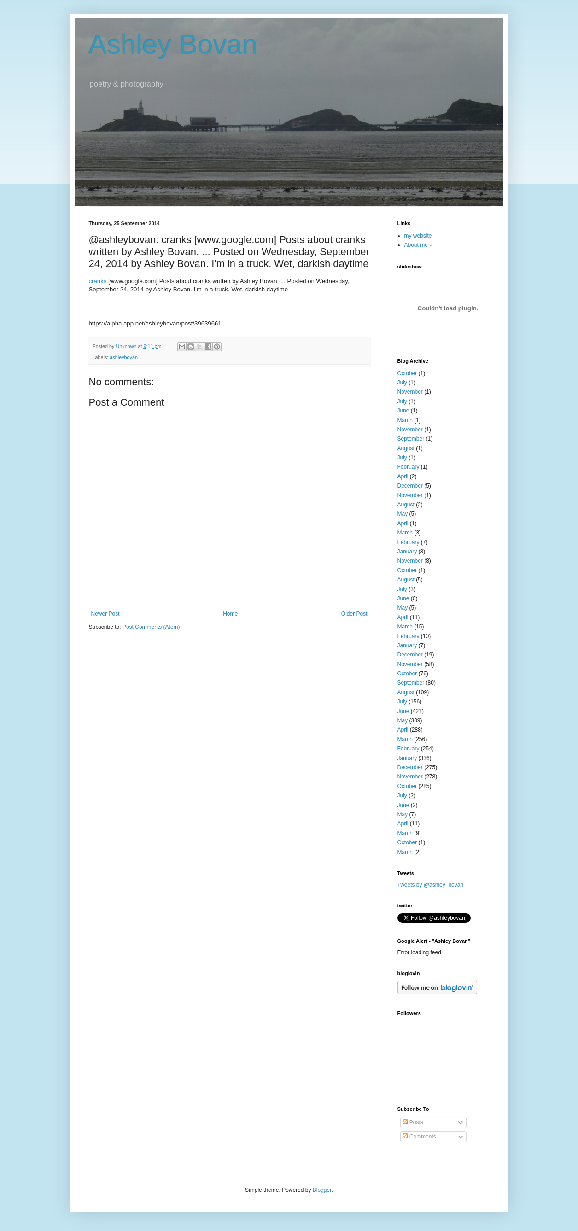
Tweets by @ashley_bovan (430, 885)
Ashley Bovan (173, 44)
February (408, 467)
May (402, 514)
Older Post (354, 613)
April (403, 476)
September (411, 438)
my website (418, 235)
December (410, 485)
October (407, 373)
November (410, 392)
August (406, 448)
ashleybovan (124, 357)
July (402, 382)
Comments (419, 1136)
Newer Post (105, 613)
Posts (413, 1122)
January (407, 551)
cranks (98, 281)
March (405, 420)
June (403, 410)
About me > (418, 245)
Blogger (322, 1190)
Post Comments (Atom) (151, 627)
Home (230, 613)
